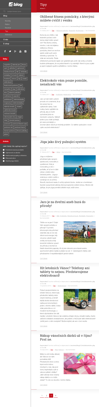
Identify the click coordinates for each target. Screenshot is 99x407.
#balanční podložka (62, 30)
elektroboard (8, 82)
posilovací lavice (20, 127)
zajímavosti (20, 68)
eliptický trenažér (9, 106)
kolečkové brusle (9, 72)
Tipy (53, 30)
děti (17, 72)
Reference (8, 35)
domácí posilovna (9, 131)
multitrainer (7, 96)
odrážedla (24, 72)
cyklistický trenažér (10, 110)
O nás (5, 39)
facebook (7, 78)
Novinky (8, 21)
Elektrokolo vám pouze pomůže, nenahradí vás (63, 82)
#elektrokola (67, 94)
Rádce (7, 24)
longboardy (7, 103)
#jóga (58, 152)
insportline (7, 64)
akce (5, 92)
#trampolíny (89, 216)
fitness (24, 64)
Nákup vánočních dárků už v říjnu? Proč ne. (66, 337)
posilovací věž (8, 127)
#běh (58, 216)
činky (5, 120)
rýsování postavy (14, 120)
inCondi (14, 75)
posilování (7, 124)
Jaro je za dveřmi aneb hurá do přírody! (62, 204)
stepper (19, 117)
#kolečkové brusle (72, 216)
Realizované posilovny (11, 85)
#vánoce (61, 350)
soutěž (24, 78)
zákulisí (21, 75)
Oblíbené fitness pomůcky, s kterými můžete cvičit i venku (67, 18)
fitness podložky (22, 131)
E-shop (6, 44)
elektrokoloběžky (18, 103)
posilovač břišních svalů (19, 124)
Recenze (8, 28)
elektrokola (20, 89)
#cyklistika (59, 94)
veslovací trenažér (9, 113)
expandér (16, 96)
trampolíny (7, 89)
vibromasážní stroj (9, 117)
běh (21, 85)
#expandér (72, 30)
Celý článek (43, 71)
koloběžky (7, 75)
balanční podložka (14, 92)
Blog (5, 16)
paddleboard (8, 99)
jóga (14, 89)
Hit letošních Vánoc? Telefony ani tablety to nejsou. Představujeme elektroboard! (65, 271)
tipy (19, 78)
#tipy (56, 350)
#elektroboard (62, 286)
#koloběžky (82, 216)
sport (5, 68)
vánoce (14, 78)
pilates (6, 134)
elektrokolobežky (19, 99)
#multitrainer (80, 30)
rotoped (19, 106)
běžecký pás (16, 64)
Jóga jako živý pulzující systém (63, 142)
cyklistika (12, 68)
